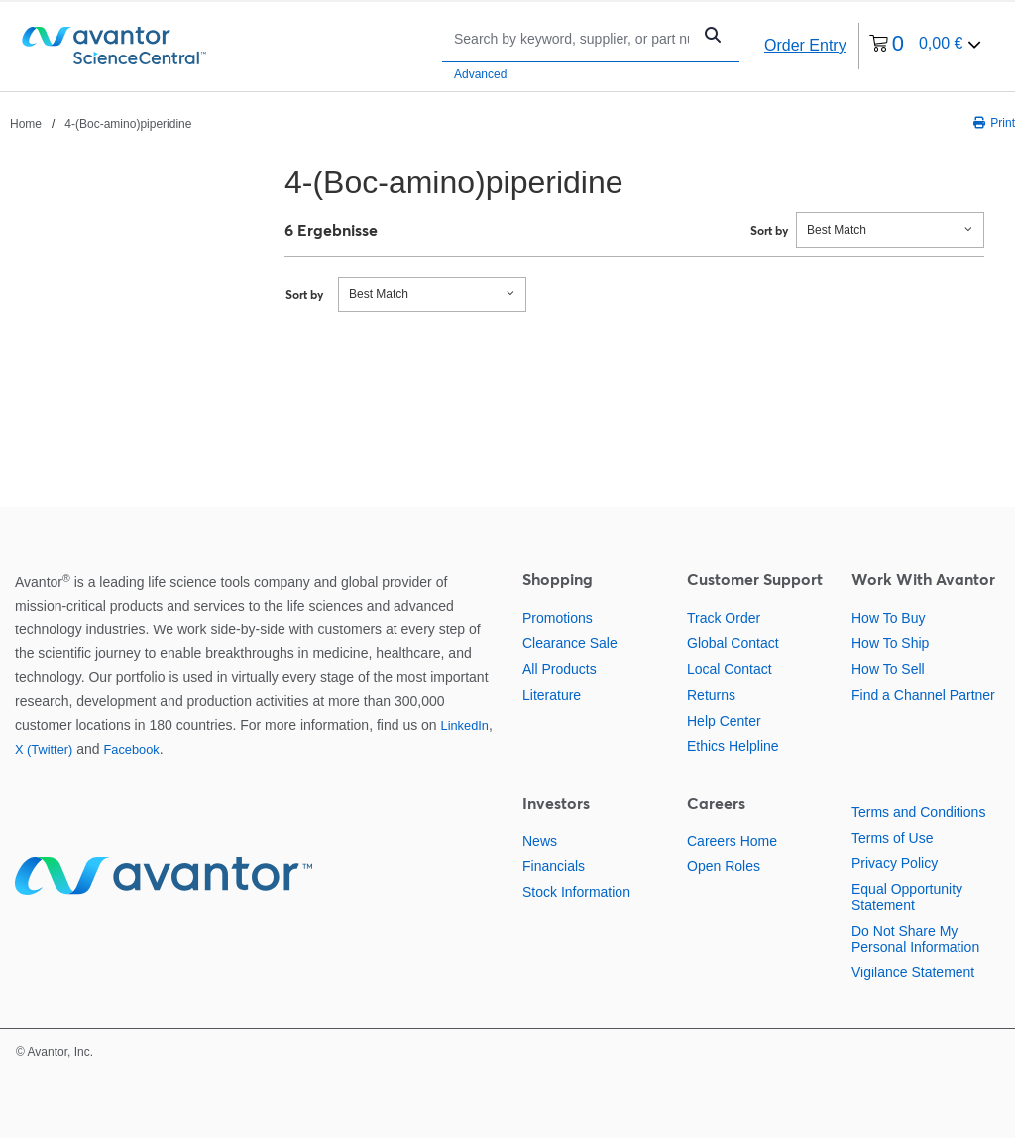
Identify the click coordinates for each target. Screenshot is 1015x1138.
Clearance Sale (570, 643)
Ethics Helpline (733, 746)
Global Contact (733, 643)
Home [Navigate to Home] (26, 124)
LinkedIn (465, 725)
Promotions (557, 618)
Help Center (724, 721)
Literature (551, 695)
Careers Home (732, 841)
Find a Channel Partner (923, 695)
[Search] (571, 38)
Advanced (480, 74)
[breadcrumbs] (100, 123)
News (539, 841)
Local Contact (729, 669)
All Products (559, 669)
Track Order (723, 618)
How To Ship (890, 643)
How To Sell (888, 669)
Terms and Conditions (918, 812)
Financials (553, 866)
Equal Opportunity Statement (906, 897)
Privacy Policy (894, 863)
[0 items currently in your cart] (925, 46)
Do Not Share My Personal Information (915, 939)
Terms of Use (892, 838)
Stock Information (576, 892)
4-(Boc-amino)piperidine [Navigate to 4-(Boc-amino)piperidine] (127, 124)
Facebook (131, 749)
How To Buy (888, 618)
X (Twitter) (43, 749)
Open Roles (723, 866)
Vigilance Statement (912, 972)
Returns (711, 695)
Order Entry (805, 45)
